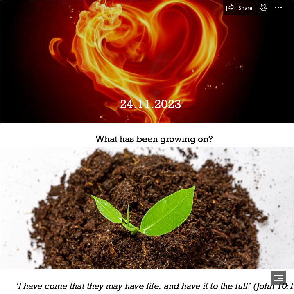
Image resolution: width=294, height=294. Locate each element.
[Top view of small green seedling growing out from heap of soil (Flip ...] (147, 208)
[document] (147, 147)
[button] (239, 7)
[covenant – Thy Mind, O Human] (147, 62)
